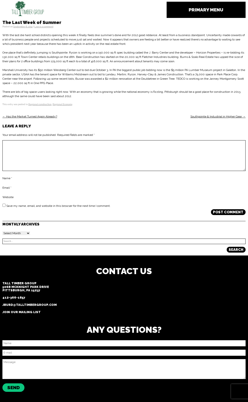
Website (8, 197)
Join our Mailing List (21, 312)
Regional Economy (62, 104)
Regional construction (40, 104)
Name (7, 178)
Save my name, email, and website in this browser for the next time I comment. (58, 206)
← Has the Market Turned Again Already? (29, 116)
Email (6, 188)
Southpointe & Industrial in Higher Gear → (218, 116)
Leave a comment (43, 26)
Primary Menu (206, 9)
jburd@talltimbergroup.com (29, 305)
